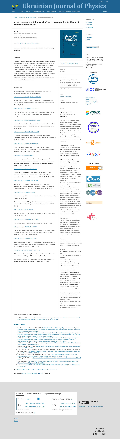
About (13, 11)
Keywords (88, 104)
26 (50, 369)
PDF (63, 63)
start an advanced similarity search (32, 373)
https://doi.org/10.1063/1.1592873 (23, 155)
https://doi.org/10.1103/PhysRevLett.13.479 (26, 219)
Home (15, 17)
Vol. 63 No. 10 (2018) (31, 17)
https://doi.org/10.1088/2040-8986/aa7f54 (26, 180)
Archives (21, 17)
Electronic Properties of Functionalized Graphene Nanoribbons (43, 364)
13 (29, 369)
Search (104, 11)
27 (52, 369)
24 (47, 369)
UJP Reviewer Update (92, 102)
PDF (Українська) (73, 63)
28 (53, 369)
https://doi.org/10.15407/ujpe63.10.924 (28, 43)
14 (30, 369)
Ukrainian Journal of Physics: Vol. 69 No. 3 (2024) (52, 341)
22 (43, 369)
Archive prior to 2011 (38, 11)
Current (21, 11)
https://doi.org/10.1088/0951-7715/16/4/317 (26, 132)
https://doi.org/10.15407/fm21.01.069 (24, 192)
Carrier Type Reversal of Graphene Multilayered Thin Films (58, 343)
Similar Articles (19, 324)
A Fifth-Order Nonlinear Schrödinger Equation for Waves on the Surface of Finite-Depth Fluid (52, 361)
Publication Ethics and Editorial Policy (69, 11)
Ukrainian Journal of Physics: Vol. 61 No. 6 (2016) (44, 319)
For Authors (89, 24)
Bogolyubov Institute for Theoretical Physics (91, 406)
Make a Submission (92, 47)
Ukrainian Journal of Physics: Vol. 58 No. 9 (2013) (53, 356)
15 (32, 369)
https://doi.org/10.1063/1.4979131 (23, 210)
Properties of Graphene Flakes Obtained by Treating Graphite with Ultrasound (51, 351)
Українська (89, 37)
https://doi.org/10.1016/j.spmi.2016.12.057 (26, 108)
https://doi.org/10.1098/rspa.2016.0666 (25, 238)
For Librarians (89, 27)
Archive (28, 11)
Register (102, 1)
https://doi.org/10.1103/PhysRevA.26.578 (25, 227)
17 (35, 369)
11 (25, 369)
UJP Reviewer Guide (91, 100)
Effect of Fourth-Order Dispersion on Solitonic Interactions (52, 346)
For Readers (89, 22)
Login (107, 1)
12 (27, 369)
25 (49, 369)
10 (23, 369)
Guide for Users (90, 98)
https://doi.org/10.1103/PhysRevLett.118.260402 (27, 97)
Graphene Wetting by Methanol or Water (44, 358)
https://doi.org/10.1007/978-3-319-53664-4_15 (27, 250)
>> (56, 369)
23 (45, 369)
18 (37, 369)
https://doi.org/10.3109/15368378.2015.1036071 (27, 120)
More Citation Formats (67, 89)
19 (39, 369)
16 (33, 369)
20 (40, 369)
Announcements (51, 11)
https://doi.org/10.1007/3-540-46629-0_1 (25, 169)
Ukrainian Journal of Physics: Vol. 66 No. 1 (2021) (31, 363)
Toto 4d (16, 418)
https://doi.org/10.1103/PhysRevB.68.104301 (26, 143)
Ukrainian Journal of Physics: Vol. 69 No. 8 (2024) (39, 336)
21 (42, 369)
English (88, 39)
